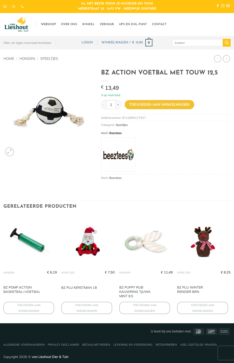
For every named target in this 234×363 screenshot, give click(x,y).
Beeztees (115, 133)
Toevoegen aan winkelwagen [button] (29, 308)
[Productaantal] (111, 104)
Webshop (48, 24)
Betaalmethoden (96, 344)
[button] (87, 43)
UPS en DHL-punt (133, 24)
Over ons (69, 24)
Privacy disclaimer (63, 344)
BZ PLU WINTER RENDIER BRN (190, 289)
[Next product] (217, 58)
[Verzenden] (227, 43)
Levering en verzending (132, 344)
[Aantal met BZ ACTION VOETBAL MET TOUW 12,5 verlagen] (103, 104)
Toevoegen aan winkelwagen (159, 104)
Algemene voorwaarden (24, 344)
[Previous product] (226, 58)
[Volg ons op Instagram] (222, 6)
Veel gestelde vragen (198, 344)
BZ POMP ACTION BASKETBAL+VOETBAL (21, 289)
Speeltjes (49, 58)
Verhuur (107, 24)
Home (8, 58)
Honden (27, 58)
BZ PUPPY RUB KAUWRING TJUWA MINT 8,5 (135, 291)
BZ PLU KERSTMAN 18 (79, 288)
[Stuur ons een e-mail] (228, 6)
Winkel (88, 24)
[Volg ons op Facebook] (217, 6)
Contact (159, 24)
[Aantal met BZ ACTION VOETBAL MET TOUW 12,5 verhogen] (118, 104)
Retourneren (166, 344)
